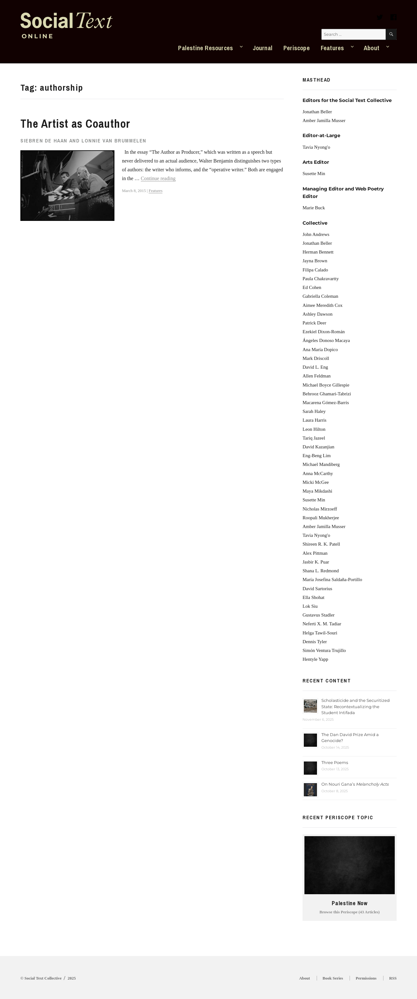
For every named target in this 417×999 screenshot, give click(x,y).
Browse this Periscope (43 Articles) (349, 912)
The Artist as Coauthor (75, 123)
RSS (393, 978)
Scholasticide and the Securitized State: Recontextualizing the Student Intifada (355, 706)
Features (332, 48)
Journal (262, 48)
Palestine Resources (205, 48)
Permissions (366, 978)
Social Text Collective (42, 978)
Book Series (333, 978)
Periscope (296, 48)
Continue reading (158, 178)
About (371, 48)
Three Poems (334, 762)
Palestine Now (349, 903)
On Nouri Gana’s (354, 784)
